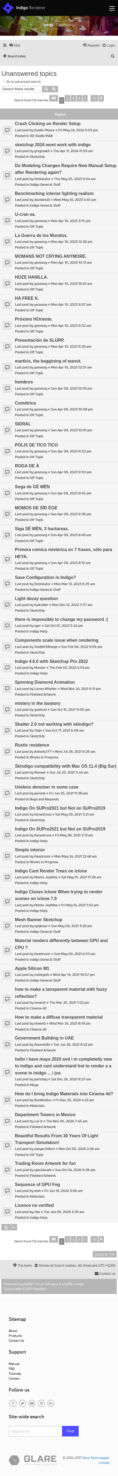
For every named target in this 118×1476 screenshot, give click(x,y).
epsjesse (40, 926)
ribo (37, 1212)
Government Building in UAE (44, 1038)
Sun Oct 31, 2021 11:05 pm (70, 709)
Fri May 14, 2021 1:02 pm (80, 905)
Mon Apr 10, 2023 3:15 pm (71, 221)
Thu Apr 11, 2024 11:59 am (73, 151)
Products (15, 1335)
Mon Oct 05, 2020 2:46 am (79, 1148)
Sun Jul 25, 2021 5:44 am (68, 772)
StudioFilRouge (46, 646)
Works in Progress (44, 757)
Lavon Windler (45, 688)
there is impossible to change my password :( (61, 619)
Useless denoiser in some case (46, 787)
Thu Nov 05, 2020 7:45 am (67, 1121)
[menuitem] (14, 45)
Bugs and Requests (44, 799)
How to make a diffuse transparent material (59, 1017)
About (13, 1330)
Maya (34, 1085)
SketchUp (37, 156)
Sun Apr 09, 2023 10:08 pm (72, 409)
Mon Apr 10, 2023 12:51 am (71, 367)
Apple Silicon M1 (32, 968)
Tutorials (15, 1373)
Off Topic (36, 226)
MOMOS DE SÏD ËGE (36, 508)
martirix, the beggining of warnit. (48, 361)
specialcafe (43, 1170)
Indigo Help (38, 631)
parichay (40, 1079)
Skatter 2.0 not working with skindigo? (54, 724)
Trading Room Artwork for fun (45, 1163)
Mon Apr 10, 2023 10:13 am (71, 262)
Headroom (42, 856)
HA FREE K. (27, 298)
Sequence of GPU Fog (37, 1184)
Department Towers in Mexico (45, 1114)
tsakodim (41, 604)
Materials (37, 1105)
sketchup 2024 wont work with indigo (53, 144)
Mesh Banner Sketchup (38, 919)
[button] (53, 98)
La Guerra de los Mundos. (41, 235)
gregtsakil (42, 151)
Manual (14, 1363)
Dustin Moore (44, 130)
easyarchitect (44, 1148)
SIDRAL (23, 424)
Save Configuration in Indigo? (45, 577)
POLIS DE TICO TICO (36, 445)
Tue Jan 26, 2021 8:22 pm (73, 1044)
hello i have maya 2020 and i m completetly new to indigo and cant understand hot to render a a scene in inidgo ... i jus (63, 1066)
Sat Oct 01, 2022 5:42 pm (63, 625)
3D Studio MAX (41, 135)
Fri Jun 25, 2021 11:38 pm (68, 793)
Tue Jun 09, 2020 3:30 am (64, 1212)
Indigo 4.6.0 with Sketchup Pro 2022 (51, 661)
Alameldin (42, 1044)
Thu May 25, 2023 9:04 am (75, 179)
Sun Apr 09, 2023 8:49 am (71, 535)
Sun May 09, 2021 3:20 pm (71, 926)
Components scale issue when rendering (56, 640)
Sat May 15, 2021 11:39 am (81, 877)
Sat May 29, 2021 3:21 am (74, 814)
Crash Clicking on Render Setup (48, 123)
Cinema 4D (38, 1008)
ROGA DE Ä (27, 466)
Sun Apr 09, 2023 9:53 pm (71, 451)
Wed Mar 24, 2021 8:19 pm (70, 1023)
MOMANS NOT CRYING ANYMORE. (51, 256)
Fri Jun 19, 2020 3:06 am (63, 1190)
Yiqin (38, 730)
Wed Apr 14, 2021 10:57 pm (74, 974)
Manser (40, 667)
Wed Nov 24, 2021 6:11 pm (80, 688)
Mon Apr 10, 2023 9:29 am (71, 346)
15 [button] (94, 98)
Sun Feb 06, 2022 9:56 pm (81, 646)
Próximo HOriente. (34, 319)
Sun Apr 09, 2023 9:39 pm (71, 514)
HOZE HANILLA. (31, 277)
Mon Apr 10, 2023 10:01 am (71, 283)
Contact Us (16, 1340)
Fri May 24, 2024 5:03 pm (78, 130)
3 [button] (73, 98)
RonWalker (43, 1100)
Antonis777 (42, 751)
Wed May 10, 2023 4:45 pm (75, 199)
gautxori (40, 709)
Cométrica (25, 403)
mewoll (40, 1002)
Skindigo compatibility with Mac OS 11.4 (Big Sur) (65, 766)
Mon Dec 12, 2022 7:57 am (72, 604)
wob (37, 1190)
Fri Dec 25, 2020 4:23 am (74, 1100)
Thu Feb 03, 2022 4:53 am (69, 667)
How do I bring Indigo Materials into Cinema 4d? (64, 1093)
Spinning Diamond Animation (45, 682)
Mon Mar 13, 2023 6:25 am (74, 584)
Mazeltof (39, 1288)
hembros (24, 382)
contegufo (41, 974)
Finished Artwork (43, 694)
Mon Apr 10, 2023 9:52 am (71, 325)
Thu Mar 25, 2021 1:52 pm (69, 1002)
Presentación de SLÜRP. (40, 340)
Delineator (42, 179)
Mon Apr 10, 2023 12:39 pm (72, 241)
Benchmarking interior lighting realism (54, 193)
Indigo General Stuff (45, 184)
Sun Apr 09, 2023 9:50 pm (71, 472)
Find (70, 1431)
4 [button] (79, 98)
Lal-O (38, 1121)
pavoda (40, 793)
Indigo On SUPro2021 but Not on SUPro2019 (60, 808)
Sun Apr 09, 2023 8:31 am (71, 563)
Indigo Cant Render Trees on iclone (51, 871)
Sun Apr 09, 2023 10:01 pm (71, 430)
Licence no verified (34, 1205)
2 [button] (67, 98)
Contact (14, 1378)
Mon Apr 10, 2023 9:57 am (71, 304)
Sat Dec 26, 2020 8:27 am (71, 1079)
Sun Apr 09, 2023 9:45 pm (71, 493)
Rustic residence (32, 745)
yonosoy (40, 221)
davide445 (42, 199)
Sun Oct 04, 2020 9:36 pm (75, 1170)
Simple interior (30, 850)
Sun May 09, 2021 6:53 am (74, 954)
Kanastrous (43, 814)
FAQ (11, 1368)
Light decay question (36, 598)
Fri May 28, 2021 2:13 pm (74, 835)
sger (37, 625)
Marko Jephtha (46, 877)
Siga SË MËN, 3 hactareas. (42, 528)
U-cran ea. (25, 214)
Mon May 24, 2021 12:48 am (75, 856)
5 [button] (85, 98)
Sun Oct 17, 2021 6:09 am (64, 730)
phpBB (27, 1284)
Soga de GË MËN (32, 486)
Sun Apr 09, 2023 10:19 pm (71, 388)
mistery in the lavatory (37, 703)
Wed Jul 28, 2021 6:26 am (75, 751)
